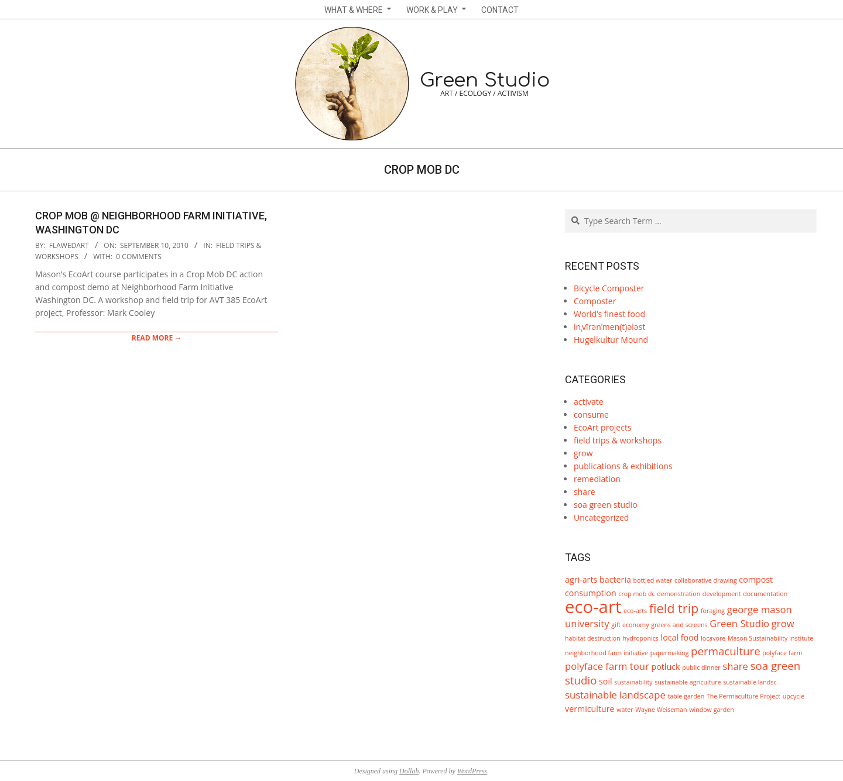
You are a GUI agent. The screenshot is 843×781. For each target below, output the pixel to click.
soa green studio (606, 504)
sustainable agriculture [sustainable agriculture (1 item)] (687, 682)
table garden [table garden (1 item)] (685, 696)
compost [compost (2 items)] (756, 579)
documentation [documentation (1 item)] (765, 594)
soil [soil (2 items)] (605, 681)
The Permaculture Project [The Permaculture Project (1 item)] (743, 696)
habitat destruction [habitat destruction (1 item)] (593, 638)
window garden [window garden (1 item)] (711, 710)
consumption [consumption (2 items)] (590, 592)
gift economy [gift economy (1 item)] (630, 625)
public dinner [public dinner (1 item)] (701, 667)
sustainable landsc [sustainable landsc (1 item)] (749, 682)
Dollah (409, 771)
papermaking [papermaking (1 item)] (669, 653)
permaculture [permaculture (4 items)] (725, 651)
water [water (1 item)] (624, 710)
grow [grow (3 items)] (783, 623)
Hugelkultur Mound (611, 339)
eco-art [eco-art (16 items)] (593, 606)
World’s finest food (609, 313)
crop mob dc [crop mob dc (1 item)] (636, 594)
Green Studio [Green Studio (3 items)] (739, 623)
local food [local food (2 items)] (680, 637)
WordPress (472, 771)
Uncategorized (601, 517)
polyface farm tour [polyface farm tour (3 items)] (607, 666)
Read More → (157, 338)
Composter (595, 301)
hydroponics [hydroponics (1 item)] (640, 638)
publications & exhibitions (623, 466)
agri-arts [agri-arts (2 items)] (581, 579)
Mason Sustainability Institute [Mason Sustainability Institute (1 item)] (770, 638)
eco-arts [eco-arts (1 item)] (635, 611)
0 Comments (138, 257)
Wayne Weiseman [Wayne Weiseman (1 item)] (661, 710)
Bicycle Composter (609, 288)
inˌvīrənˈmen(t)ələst (609, 326)
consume (591, 414)
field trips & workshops (618, 440)
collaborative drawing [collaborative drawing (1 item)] (705, 580)
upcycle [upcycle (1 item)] (793, 696)
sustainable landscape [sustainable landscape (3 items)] (615, 694)
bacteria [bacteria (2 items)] (615, 579)
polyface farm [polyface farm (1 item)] (782, 653)
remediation (597, 478)
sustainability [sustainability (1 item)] (633, 682)
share (584, 491)
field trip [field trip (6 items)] (674, 608)
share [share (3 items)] (735, 666)
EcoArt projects (603, 427)
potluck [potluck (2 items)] (665, 666)
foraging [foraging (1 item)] (713, 611)
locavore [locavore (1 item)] (713, 638)
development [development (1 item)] (721, 594)
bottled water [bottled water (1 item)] (653, 580)
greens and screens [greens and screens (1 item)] (679, 625)
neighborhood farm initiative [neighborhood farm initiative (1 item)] (606, 653)
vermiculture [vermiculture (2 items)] (590, 708)
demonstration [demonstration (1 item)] (678, 594)
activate (589, 401)
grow (583, 453)
